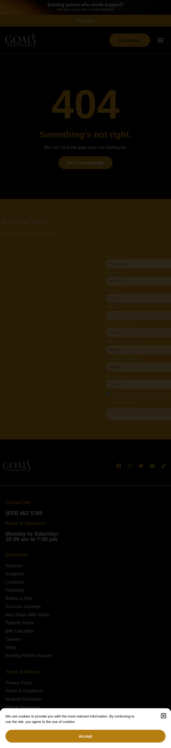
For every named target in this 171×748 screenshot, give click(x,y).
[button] (163, 716)
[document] (85, 374)
